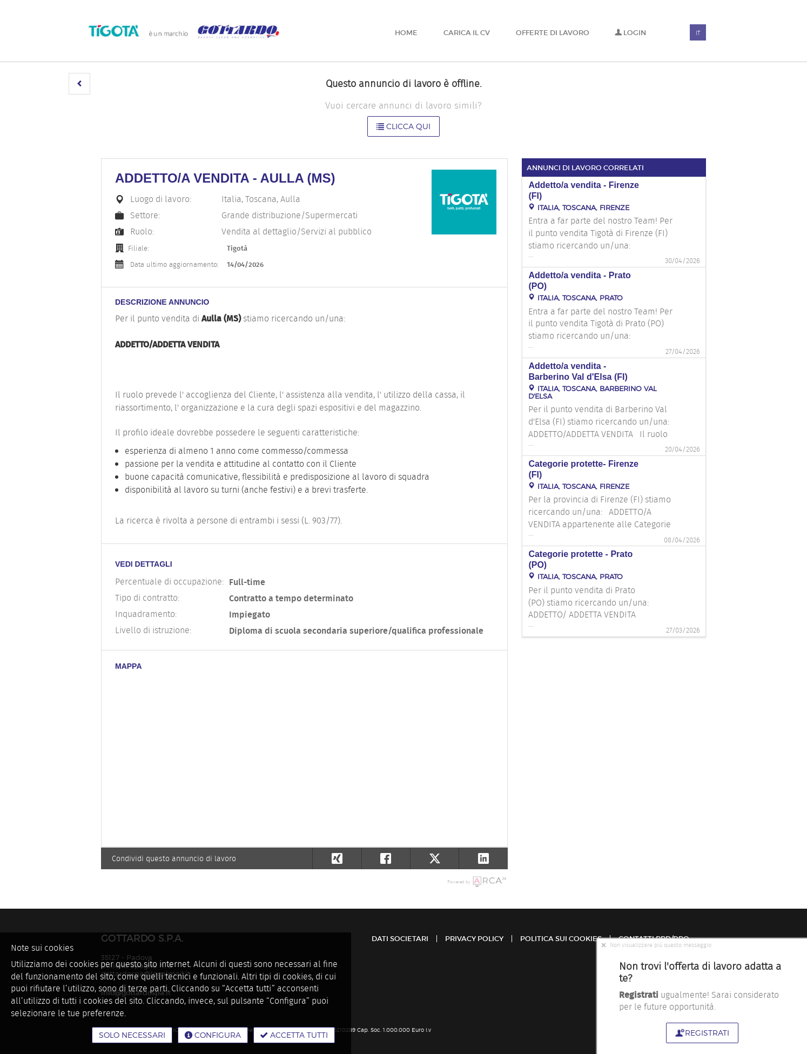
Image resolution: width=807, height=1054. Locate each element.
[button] (79, 84)
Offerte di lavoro (552, 32)
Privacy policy (474, 938)
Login (630, 32)
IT (698, 33)
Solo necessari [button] (132, 1034)
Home (406, 32)
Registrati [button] (702, 1032)
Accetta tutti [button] (294, 1034)
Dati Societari (400, 938)
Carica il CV (466, 32)
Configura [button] (213, 1034)
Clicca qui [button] (403, 126)
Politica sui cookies (561, 938)
